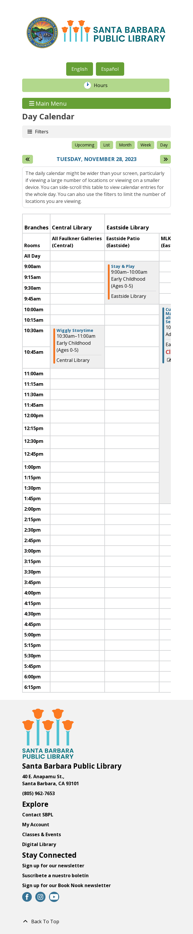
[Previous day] (27, 159)
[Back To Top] (96, 921)
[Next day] (165, 159)
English (79, 69)
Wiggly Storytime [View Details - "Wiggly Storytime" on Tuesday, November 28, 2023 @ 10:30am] (75, 330)
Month (125, 145)
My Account (35, 824)
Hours (104, 85)
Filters (41, 131)
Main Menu (48, 103)
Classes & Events (41, 834)
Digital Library (39, 844)
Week (146, 145)
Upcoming (84, 145)
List (106, 145)
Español (110, 69)
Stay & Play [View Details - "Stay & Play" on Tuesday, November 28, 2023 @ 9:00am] (123, 266)
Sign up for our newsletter (53, 865)
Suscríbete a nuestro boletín (55, 875)
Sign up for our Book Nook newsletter (67, 885)
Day (164, 145)
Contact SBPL (37, 814)
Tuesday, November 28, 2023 (96, 159)
